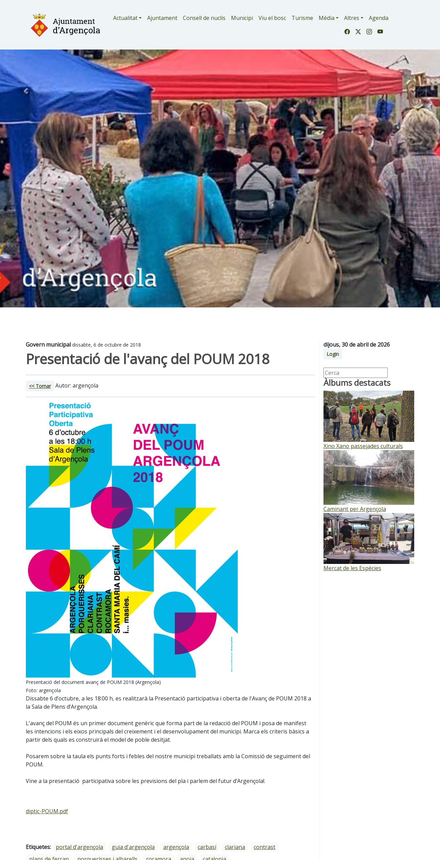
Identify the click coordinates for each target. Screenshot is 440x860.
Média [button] (326, 18)
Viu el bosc (272, 18)
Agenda (378, 18)
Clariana (235, 847)
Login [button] (333, 354)
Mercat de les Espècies (352, 568)
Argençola (176, 847)
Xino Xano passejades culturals (363, 446)
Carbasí (207, 847)
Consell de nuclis (204, 18)
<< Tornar (40, 386)
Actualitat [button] (125, 18)
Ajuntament (162, 18)
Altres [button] (351, 18)
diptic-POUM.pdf (47, 811)
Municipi (242, 18)
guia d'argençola (133, 847)
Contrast (264, 847)
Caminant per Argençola (354, 509)
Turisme (302, 18)
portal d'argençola (79, 847)
